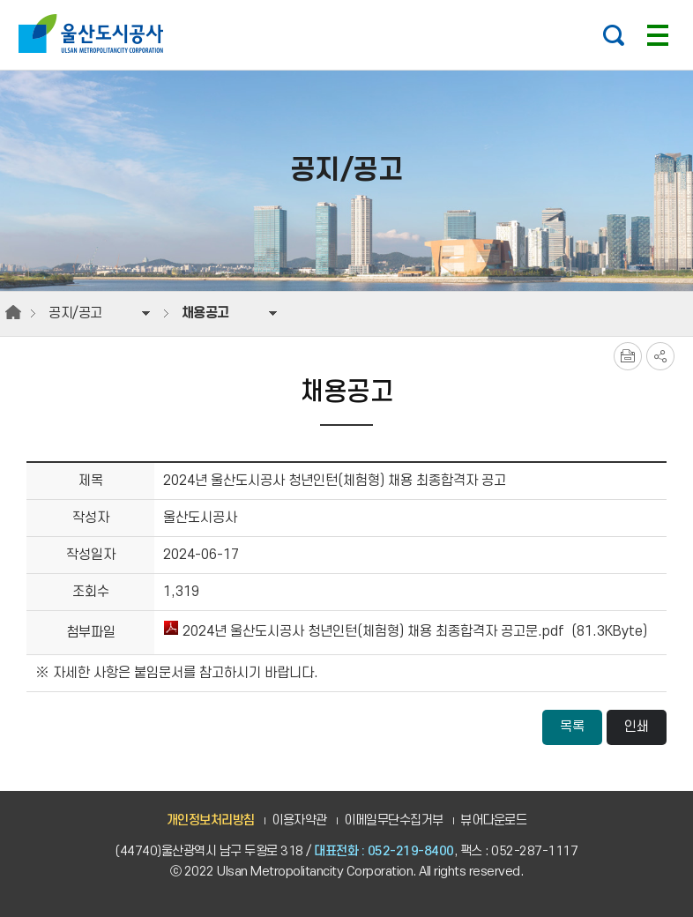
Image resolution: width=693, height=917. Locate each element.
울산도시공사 (95, 33)
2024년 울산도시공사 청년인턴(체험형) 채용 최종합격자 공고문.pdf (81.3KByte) (405, 631)
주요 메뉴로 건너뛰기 (346, 0)
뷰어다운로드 (493, 820)
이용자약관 (299, 820)
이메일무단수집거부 (393, 820)
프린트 (628, 356)
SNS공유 (660, 356)
